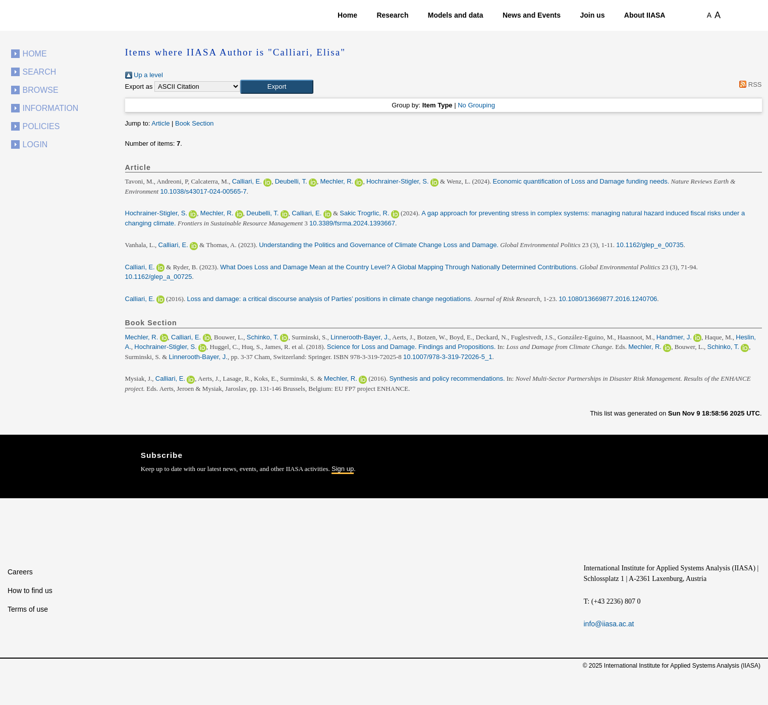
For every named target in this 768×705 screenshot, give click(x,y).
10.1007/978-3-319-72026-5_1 (447, 357)
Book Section (194, 123)
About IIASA (645, 15)
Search (40, 72)
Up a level (144, 75)
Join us (592, 15)
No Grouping (476, 105)
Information (51, 108)
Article (160, 123)
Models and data (455, 15)
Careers (20, 572)
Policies (41, 126)
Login (35, 144)
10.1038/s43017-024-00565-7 (203, 191)
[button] (276, 87)
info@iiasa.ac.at (609, 624)
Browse (41, 90)
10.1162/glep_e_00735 (649, 245)
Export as (139, 86)
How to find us (30, 590)
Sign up (343, 469)
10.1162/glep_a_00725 (158, 276)
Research (392, 15)
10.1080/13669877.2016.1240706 (608, 299)
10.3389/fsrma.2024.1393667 (352, 223)
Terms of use (28, 609)
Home (347, 15)
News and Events (532, 15)
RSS (749, 84)
